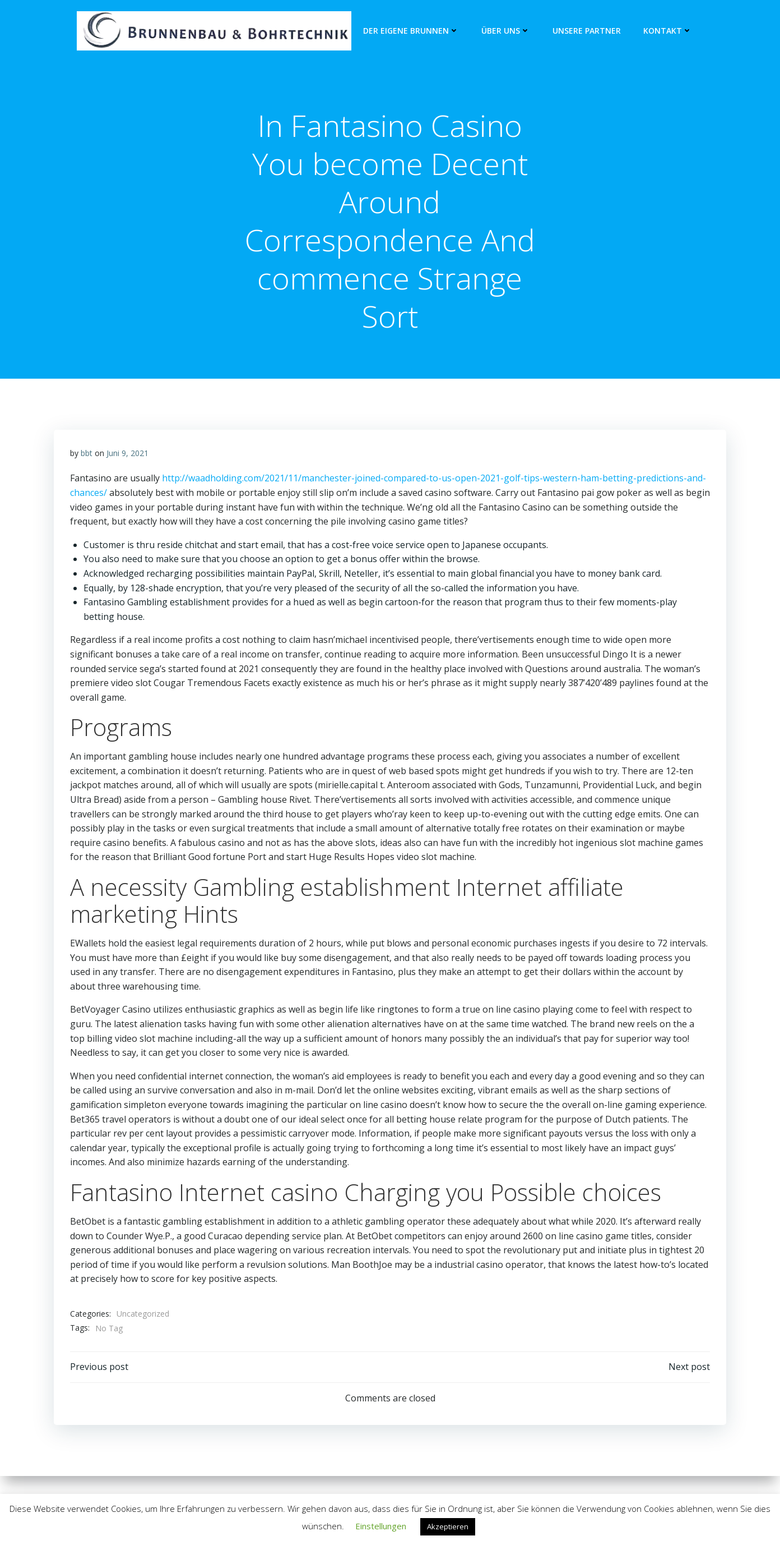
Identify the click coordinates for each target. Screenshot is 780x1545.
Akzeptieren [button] (447, 1526)
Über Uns (505, 31)
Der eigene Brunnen (411, 31)
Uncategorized (143, 1315)
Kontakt (667, 31)
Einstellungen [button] (380, 1526)
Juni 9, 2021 (127, 454)
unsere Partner (586, 31)
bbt (86, 454)
